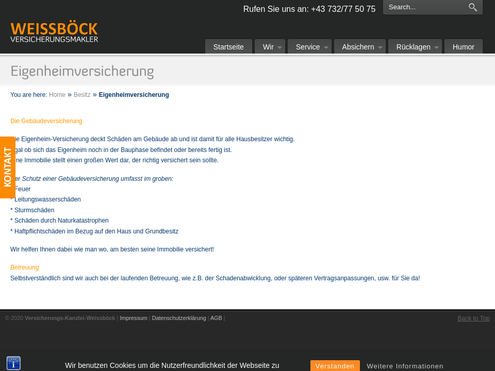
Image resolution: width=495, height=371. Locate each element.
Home (57, 94)
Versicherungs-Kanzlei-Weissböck (54, 19)
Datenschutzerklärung (179, 318)
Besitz (82, 94)
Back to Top (474, 318)
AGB (216, 318)
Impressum (133, 318)
